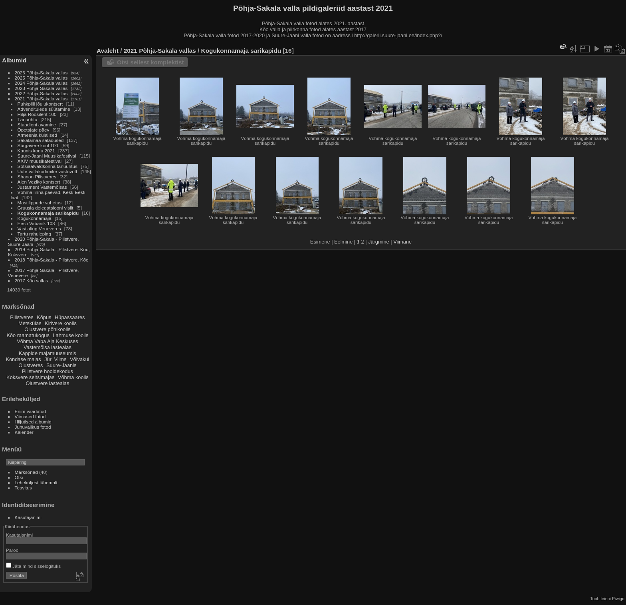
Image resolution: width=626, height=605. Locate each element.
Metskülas (30, 323)
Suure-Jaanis (61, 365)
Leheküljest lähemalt (36, 482)
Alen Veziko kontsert (39, 181)
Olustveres (30, 365)
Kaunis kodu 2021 (36, 150)
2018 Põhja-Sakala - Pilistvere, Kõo (52, 259)
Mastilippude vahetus (40, 202)
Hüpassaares (70, 317)
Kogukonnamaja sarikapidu (48, 213)
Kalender (24, 432)
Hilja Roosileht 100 (37, 114)
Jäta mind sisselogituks (33, 566)
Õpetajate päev (34, 129)
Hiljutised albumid (33, 421)
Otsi (19, 477)
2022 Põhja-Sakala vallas (41, 93)
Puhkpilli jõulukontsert (40, 103)
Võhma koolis (73, 377)
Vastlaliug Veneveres (39, 228)
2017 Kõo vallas (31, 280)
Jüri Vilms (55, 359)
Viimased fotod (30, 416)
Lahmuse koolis (70, 335)
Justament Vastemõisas (42, 187)
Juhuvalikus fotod (33, 426)
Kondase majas (23, 359)
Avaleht (108, 50)
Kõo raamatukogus (27, 335)
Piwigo (618, 598)
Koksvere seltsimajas (30, 377)
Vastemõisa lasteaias (47, 347)
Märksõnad (26, 472)
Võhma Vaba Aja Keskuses (47, 341)
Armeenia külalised (37, 135)
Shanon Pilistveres (37, 176)
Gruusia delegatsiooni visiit (45, 207)
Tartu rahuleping (34, 233)
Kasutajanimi (28, 517)
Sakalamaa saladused (41, 140)
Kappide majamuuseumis (47, 353)
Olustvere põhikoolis (47, 329)
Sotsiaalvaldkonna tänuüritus (47, 166)
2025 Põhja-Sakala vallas (41, 77)
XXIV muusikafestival (40, 161)
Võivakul (79, 359)
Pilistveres (21, 317)
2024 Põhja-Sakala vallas (41, 83)
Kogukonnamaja (35, 218)
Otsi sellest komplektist (150, 62)
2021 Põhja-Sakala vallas (41, 98)
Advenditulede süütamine (44, 109)
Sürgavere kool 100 (38, 145)
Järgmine (378, 242)
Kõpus (44, 317)
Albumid (14, 60)
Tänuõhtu (28, 119)
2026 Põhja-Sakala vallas (41, 72)
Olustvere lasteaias (47, 383)
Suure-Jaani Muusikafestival (47, 155)
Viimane (402, 242)
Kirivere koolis (61, 323)
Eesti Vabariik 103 (36, 223)
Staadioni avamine (37, 124)
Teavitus (23, 487)
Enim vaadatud (30, 411)
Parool (13, 550)
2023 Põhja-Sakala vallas (41, 88)
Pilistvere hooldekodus (47, 371)
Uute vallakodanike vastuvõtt (47, 171)
